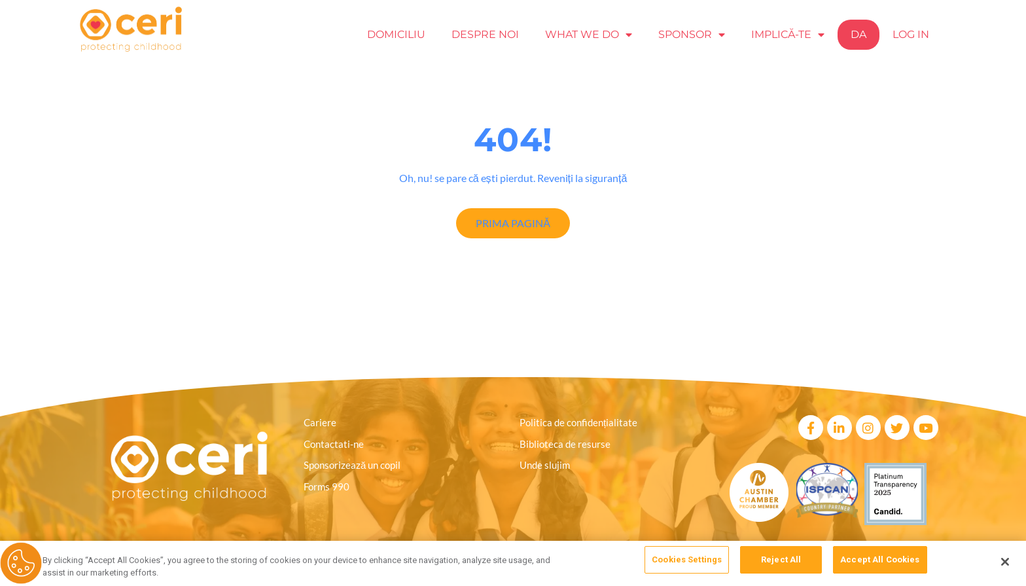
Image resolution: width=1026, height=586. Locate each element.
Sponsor (691, 34)
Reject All (781, 561)
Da (858, 34)
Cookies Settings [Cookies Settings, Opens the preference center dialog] (687, 561)
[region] (513, 563)
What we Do (588, 34)
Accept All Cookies (879, 561)
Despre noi (485, 34)
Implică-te (787, 34)
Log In (911, 34)
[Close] (1005, 561)
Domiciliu (396, 34)
